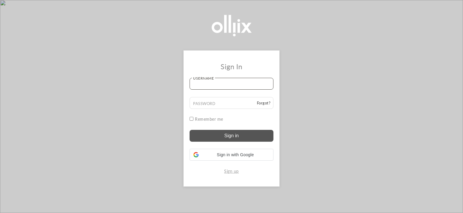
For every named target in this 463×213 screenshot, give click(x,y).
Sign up (231, 171)
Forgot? (264, 103)
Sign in (231, 135)
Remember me (206, 119)
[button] (231, 155)
